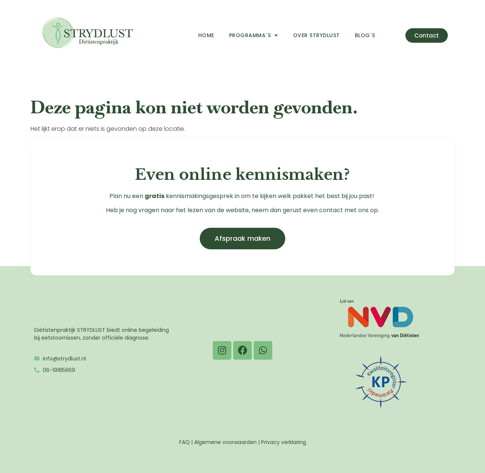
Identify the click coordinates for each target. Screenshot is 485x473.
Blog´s (365, 35)
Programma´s (253, 35)
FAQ (184, 442)
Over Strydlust (316, 35)
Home (206, 35)
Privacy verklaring (283, 442)
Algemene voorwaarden (225, 442)
